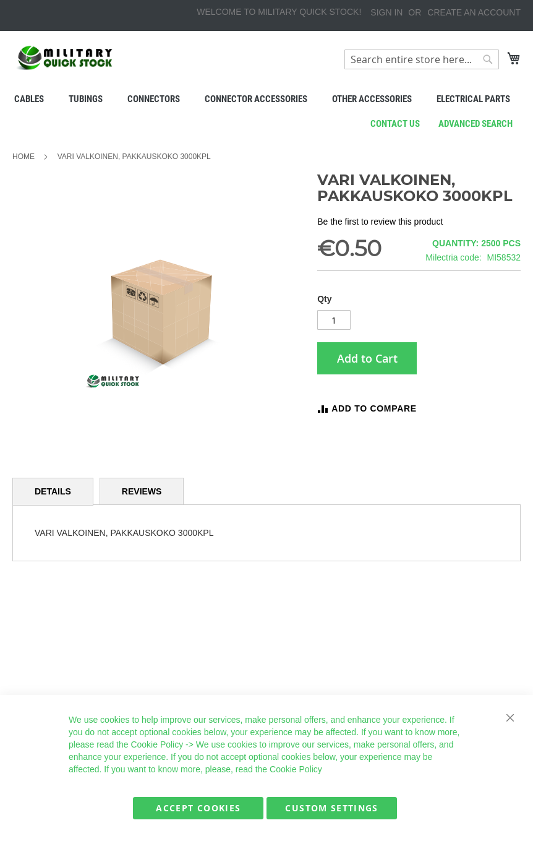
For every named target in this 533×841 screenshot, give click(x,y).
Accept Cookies (198, 808)
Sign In (386, 12)
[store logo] (64, 58)
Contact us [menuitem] (395, 123)
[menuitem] (29, 99)
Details (53, 491)
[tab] (52, 492)
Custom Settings (331, 808)
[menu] (266, 99)
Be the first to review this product (380, 221)
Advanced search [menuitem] (475, 123)
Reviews (142, 491)
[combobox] (421, 59)
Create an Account (474, 12)
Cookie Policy (156, 744)
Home (23, 156)
